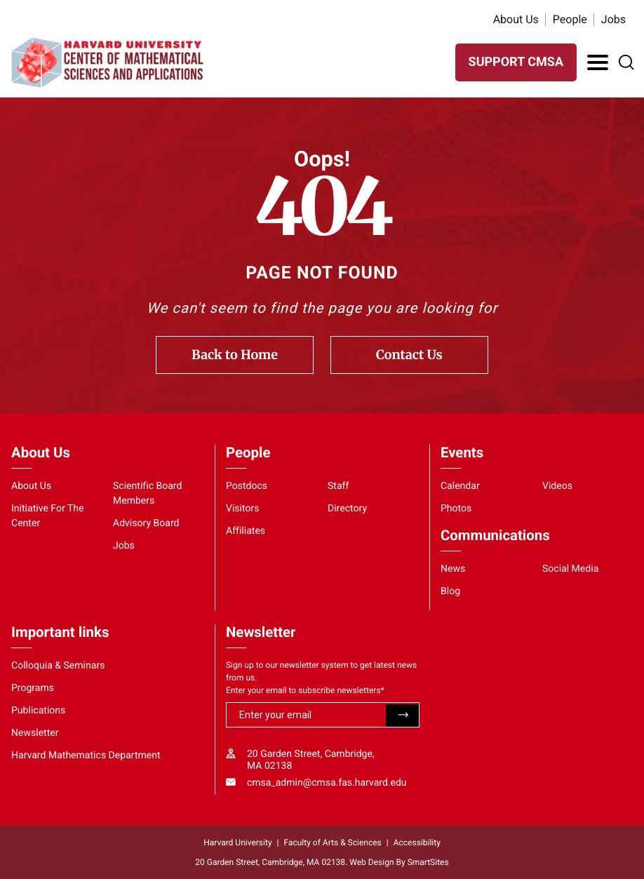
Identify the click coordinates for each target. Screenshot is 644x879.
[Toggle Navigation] (597, 62)
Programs (32, 688)
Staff (338, 486)
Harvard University (237, 842)
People (570, 19)
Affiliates (245, 531)
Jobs (613, 19)
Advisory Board (146, 523)
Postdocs (246, 486)
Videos (557, 486)
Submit (402, 715)
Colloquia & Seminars (58, 665)
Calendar (460, 486)
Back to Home (235, 355)
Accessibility (417, 842)
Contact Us (409, 355)
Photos (456, 508)
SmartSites (428, 862)
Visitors (243, 508)
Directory (347, 508)
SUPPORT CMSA (516, 62)
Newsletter (35, 733)
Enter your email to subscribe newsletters (305, 690)
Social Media (570, 569)
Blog (450, 591)
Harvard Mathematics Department (86, 755)
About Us (516, 19)
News (453, 569)
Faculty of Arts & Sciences (333, 842)
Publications (38, 710)
